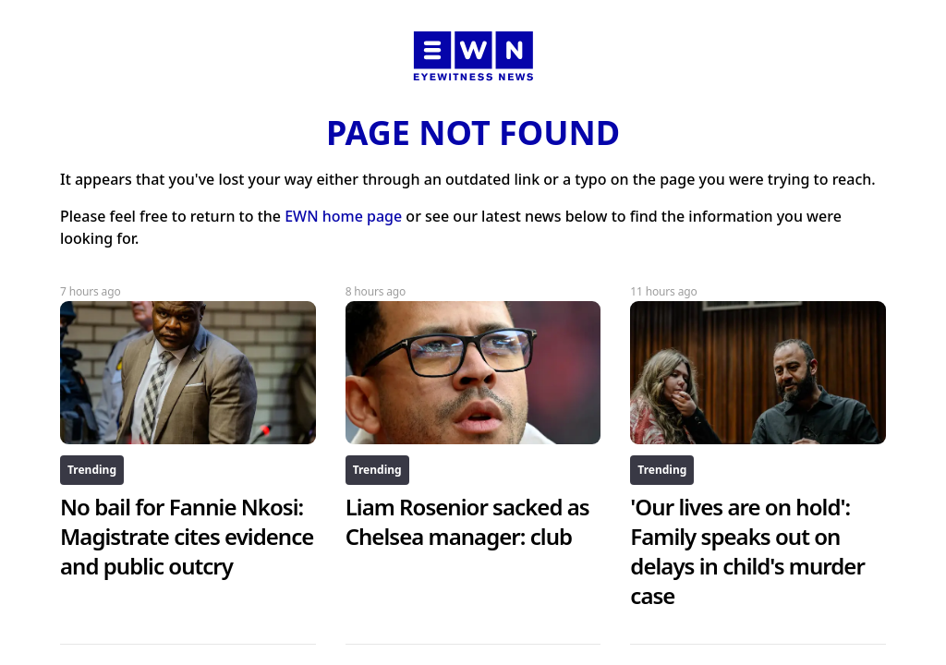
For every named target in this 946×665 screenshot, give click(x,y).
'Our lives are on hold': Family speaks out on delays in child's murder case (747, 551)
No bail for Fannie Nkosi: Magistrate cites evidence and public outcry (186, 536)
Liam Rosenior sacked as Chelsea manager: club (467, 521)
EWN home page (343, 216)
